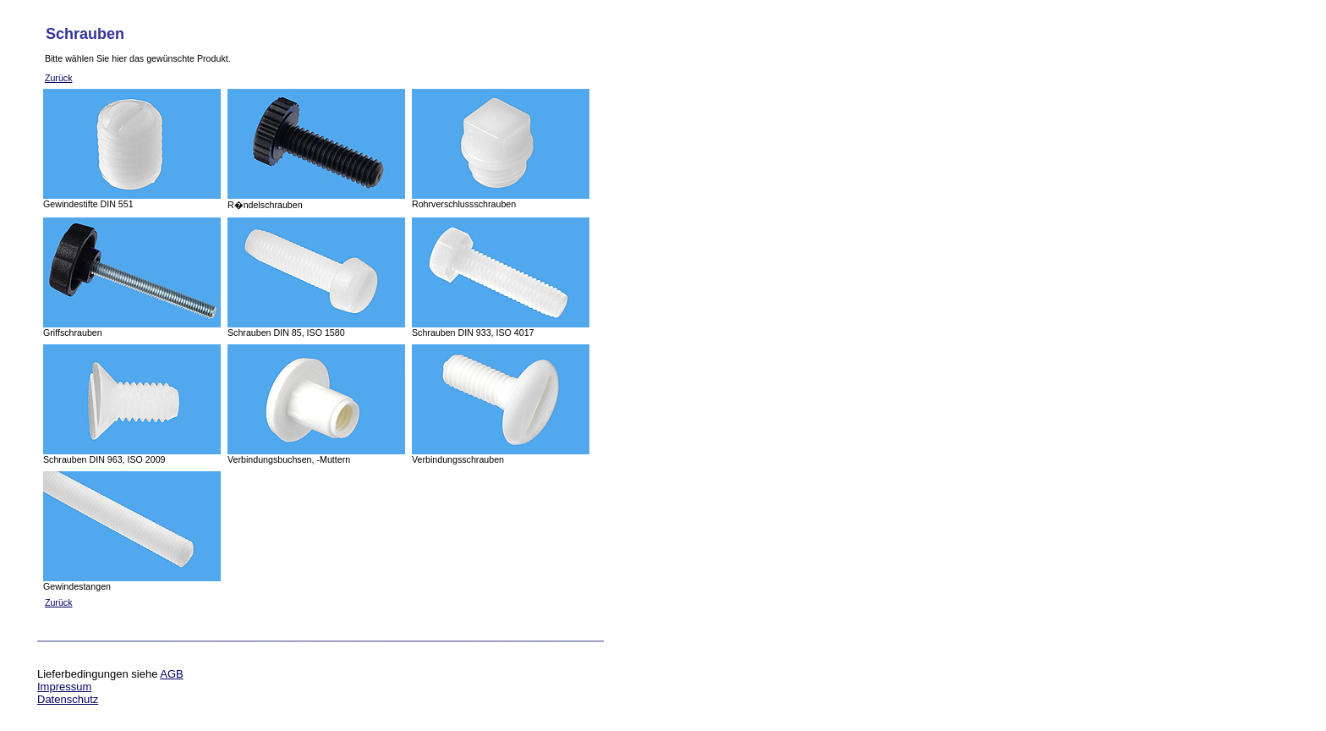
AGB (171, 674)
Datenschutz (67, 699)
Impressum (64, 686)
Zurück (59, 78)
